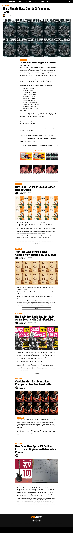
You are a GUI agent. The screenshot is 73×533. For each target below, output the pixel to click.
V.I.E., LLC (49, 528)
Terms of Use (44, 523)
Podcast (25, 1)
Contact (38, 523)
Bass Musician (10, 16)
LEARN (42, 1)
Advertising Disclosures (58, 523)
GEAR (38, 1)
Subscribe (11, 523)
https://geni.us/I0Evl (37, 361)
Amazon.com (53, 138)
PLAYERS (34, 1)
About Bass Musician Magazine (30, 523)
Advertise (21, 523)
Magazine (20, 1)
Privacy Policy (50, 523)
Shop (30, 1)
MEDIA (46, 1)
